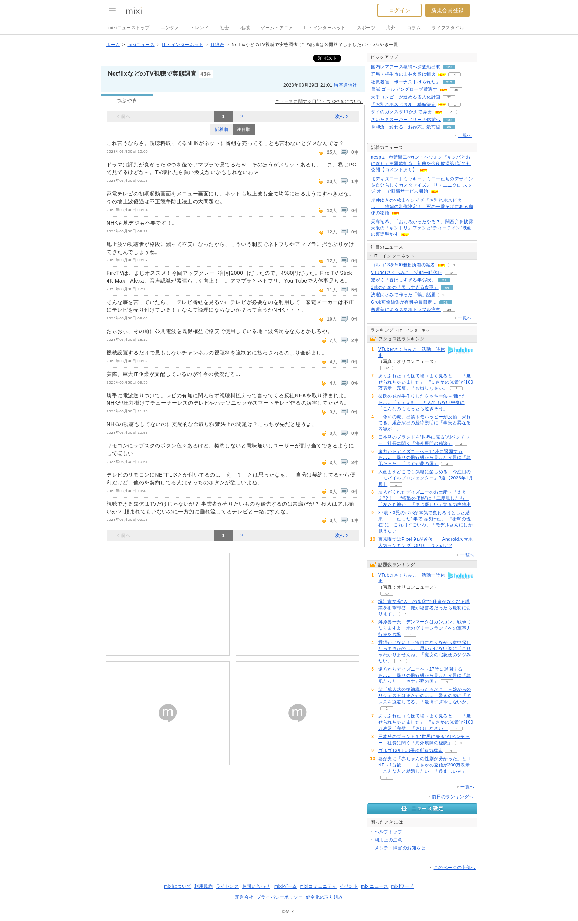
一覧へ (465, 135)
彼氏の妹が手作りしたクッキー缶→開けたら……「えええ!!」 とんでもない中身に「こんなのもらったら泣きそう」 (422, 402)
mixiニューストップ (129, 27)
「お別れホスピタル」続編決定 (403, 104)
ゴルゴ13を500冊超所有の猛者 (403, 264)
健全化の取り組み (324, 897)
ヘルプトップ (389, 831)
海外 (391, 27)
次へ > (342, 116)
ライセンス (227, 886)
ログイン (399, 10)
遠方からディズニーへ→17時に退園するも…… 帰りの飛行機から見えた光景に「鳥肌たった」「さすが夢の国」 (424, 458)
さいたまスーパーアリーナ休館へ (406, 119)
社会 (224, 27)
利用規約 (203, 886)
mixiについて (177, 886)
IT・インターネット (325, 27)
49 (449, 310)
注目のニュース (386, 247)
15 (444, 295)
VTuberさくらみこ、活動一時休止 (406, 272)
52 (445, 302)
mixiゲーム (285, 886)
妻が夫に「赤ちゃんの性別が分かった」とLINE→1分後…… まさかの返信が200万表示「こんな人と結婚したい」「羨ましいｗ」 (424, 765)
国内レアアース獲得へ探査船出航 (406, 66)
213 (449, 82)
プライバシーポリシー (280, 897)
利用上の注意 (389, 839)
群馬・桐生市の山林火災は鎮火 (403, 74)
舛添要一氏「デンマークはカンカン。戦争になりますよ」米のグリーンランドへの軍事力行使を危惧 (424, 628)
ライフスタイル (448, 27)
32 (449, 97)
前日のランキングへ (453, 796)
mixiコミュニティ (318, 886)
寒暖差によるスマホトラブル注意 (406, 309)
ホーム (113, 44)
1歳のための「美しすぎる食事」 (405, 287)
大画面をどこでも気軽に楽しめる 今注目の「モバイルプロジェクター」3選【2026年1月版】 (425, 478)
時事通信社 (345, 85)
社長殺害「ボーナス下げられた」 (406, 81)
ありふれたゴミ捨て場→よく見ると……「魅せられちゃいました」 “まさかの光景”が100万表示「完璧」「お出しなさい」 (425, 382)
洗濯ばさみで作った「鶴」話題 (403, 294)
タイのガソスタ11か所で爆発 (401, 111)
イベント (349, 886)
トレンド (199, 27)
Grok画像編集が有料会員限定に (404, 302)
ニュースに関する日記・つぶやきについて (319, 101)
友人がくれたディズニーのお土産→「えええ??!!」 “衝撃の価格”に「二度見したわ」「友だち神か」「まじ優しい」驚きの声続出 (424, 498)
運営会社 (244, 897)
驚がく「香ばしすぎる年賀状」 (403, 280)
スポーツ (366, 27)
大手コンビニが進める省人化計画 (406, 97)
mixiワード (402, 886)
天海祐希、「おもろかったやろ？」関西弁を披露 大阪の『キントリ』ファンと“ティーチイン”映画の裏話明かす (424, 228)
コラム (414, 27)
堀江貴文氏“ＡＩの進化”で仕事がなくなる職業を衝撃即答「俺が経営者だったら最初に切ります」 (424, 608)
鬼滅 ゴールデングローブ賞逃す (404, 89)
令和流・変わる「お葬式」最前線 (406, 126)
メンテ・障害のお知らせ (400, 848)
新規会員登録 (447, 10)
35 (456, 89)
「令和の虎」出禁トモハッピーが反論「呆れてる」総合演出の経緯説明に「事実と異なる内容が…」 (424, 423)
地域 (245, 27)
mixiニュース (140, 44)
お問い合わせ (256, 886)
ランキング (382, 330)
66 (447, 287)
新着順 (222, 129)
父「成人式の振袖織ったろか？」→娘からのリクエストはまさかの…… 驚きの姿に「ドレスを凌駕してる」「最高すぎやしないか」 (424, 695)
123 (449, 67)
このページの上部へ (455, 867)
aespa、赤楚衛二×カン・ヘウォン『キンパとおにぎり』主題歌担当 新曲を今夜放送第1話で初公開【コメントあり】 (421, 163)
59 (444, 280)
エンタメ (170, 27)
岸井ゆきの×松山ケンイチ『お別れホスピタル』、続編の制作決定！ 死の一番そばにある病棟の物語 (422, 206)
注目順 (244, 129)
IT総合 (217, 44)
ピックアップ (384, 57)
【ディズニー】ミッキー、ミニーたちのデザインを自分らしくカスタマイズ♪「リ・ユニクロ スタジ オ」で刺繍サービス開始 (422, 185)
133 (449, 120)
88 (449, 127)
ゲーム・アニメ (277, 27)
